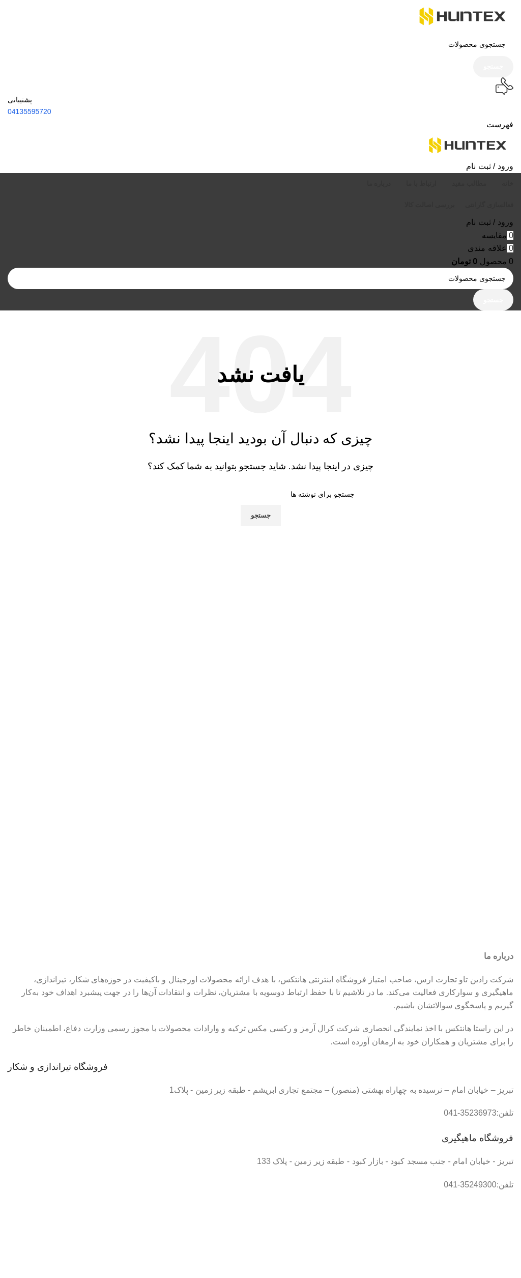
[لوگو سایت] (462, 15)
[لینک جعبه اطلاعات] (260, 1060)
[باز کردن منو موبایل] (499, 124)
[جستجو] (260, 44)
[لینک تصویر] (335, 1257)
